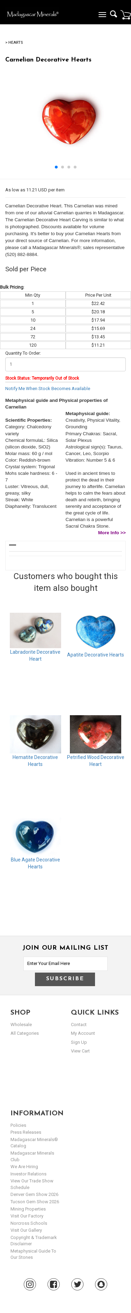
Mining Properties (28, 1209)
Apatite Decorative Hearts (95, 655)
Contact (79, 1024)
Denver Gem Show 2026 (34, 1194)
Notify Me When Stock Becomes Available (47, 388)
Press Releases (25, 1132)
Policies (18, 1125)
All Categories (24, 1033)
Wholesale (21, 1024)
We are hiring (24, 1166)
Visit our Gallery (26, 1230)
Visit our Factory (26, 1216)
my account (83, 1033)
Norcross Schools (28, 1223)
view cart (80, 1051)
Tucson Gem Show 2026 (34, 1201)
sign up (79, 1042)
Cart (126, 15)
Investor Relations (28, 1173)
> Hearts (14, 42)
